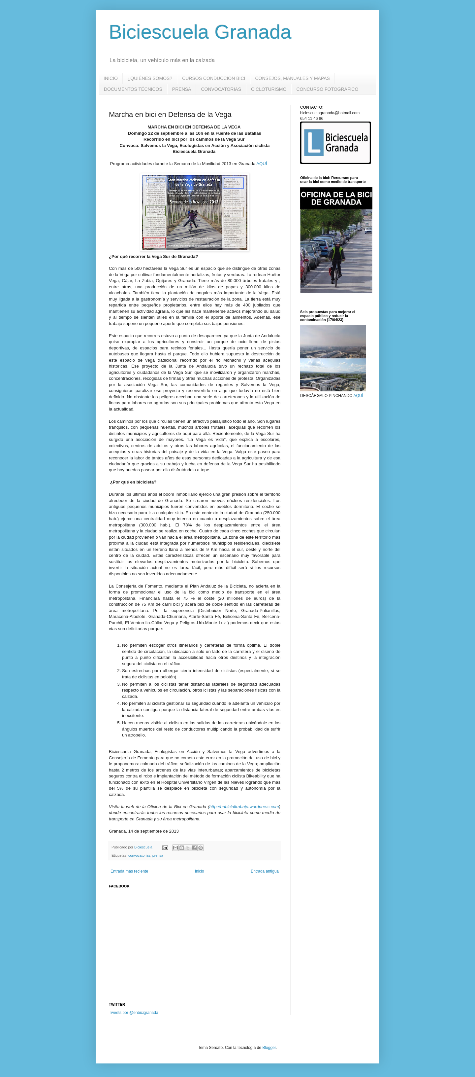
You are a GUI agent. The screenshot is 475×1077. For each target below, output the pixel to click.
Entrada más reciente (129, 871)
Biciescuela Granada (200, 32)
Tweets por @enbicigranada (133, 1012)
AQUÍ (262, 163)
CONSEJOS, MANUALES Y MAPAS (292, 78)
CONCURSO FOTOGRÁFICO (327, 89)
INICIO (111, 78)
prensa (157, 855)
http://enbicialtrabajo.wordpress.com (244, 806)
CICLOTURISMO (268, 89)
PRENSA (181, 89)
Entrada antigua (265, 871)
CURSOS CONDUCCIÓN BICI (213, 78)
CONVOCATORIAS (221, 89)
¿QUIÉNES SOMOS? (150, 78)
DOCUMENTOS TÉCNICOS (133, 89)
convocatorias (139, 855)
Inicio (199, 871)
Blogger (269, 1047)
